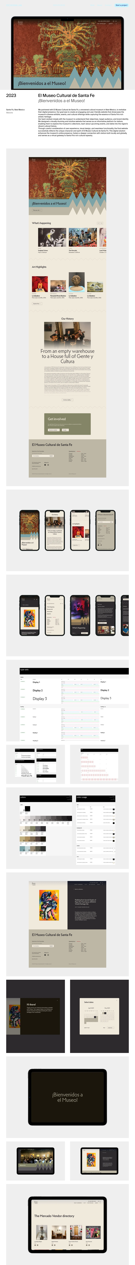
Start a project (121, 5)
